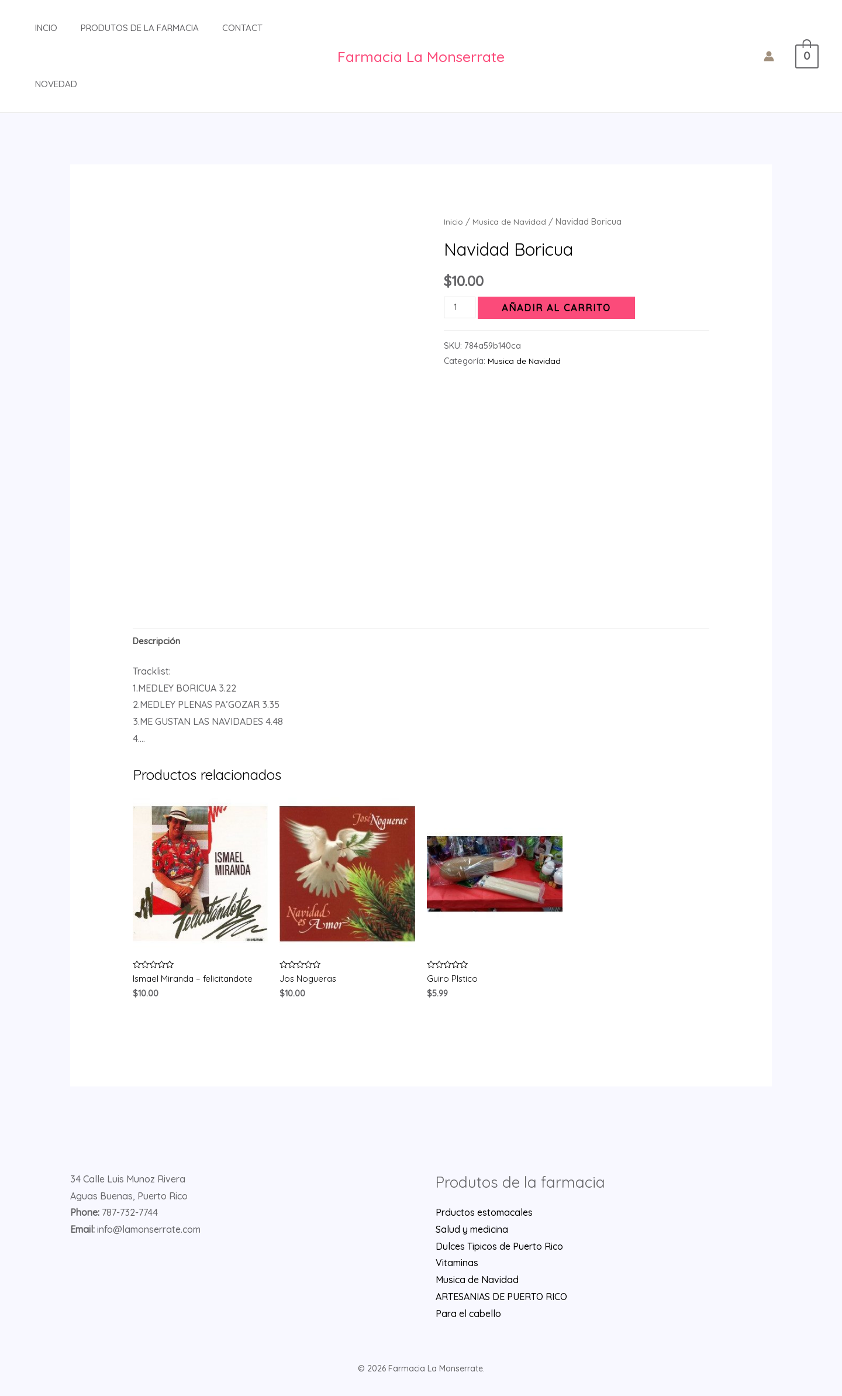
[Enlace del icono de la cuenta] (775, 56)
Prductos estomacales (484, 1216)
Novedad (44, 84)
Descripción (158, 642)
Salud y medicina (472, 1233)
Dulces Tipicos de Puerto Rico (499, 1250)
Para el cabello (468, 1317)
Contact (219, 27)
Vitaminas (457, 1267)
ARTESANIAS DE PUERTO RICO (501, 1300)
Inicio (454, 221)
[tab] (158, 642)
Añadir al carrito (559, 308)
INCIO (34, 27)
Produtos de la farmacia (122, 27)
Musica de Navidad (510, 221)
